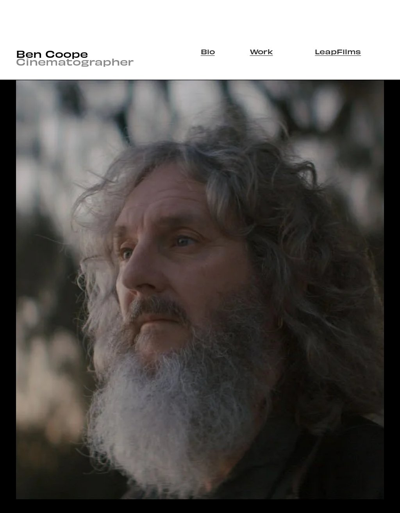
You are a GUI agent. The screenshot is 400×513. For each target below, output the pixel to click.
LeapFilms (338, 51)
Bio (208, 51)
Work (261, 51)
